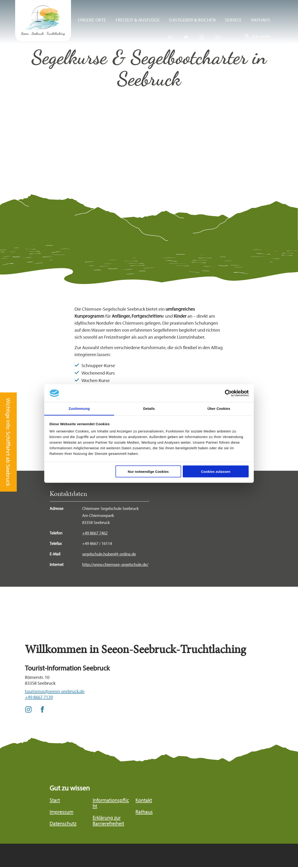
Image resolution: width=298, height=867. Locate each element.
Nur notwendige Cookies (148, 471)
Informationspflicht (111, 803)
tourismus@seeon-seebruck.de (55, 691)
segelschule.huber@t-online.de (109, 554)
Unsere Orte (92, 20)
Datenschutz (63, 823)
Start (55, 800)
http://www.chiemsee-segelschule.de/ (115, 564)
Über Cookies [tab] (218, 409)
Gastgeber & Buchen (192, 20)
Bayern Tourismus (249, 847)
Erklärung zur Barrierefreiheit (108, 820)
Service (233, 20)
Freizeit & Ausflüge (138, 20)
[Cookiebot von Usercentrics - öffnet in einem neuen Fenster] (228, 393)
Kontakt (143, 800)
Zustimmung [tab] (79, 409)
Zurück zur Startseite (43, 20)
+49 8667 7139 (39, 697)
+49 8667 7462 (95, 533)
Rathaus (260, 20)
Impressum (61, 812)
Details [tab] (149, 409)
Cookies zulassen (215, 471)
